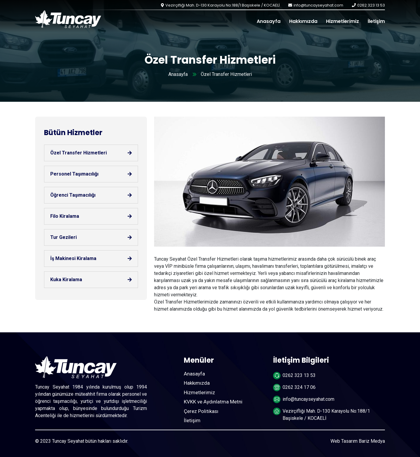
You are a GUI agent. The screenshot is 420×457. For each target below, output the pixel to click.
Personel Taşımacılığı (74, 174)
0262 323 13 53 (371, 5)
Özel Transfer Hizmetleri (78, 153)
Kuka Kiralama (66, 279)
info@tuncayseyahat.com (318, 5)
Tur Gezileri (63, 237)
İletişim (376, 21)
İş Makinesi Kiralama (73, 258)
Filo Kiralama (64, 216)
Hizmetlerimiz (342, 21)
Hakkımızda (303, 21)
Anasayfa (268, 21)
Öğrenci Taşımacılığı (72, 195)
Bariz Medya (372, 441)
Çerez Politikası (201, 411)
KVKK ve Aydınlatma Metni (213, 402)
